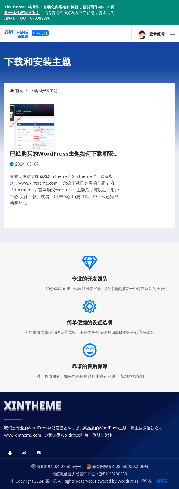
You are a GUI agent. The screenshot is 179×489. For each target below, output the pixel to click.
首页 (16, 90)
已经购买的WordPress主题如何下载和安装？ (67, 154)
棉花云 (162, 481)
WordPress (127, 481)
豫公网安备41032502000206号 (120, 466)
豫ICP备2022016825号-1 (59, 466)
